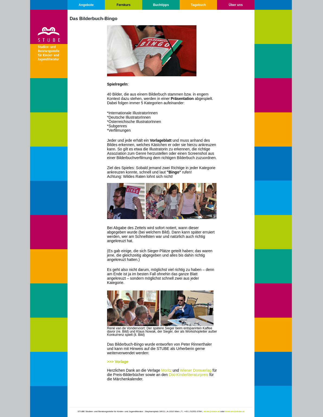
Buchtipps (161, 5)
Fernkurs (123, 5)
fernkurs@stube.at (234, 411)
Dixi (172, 374)
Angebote (86, 5)
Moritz (166, 370)
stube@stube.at (212, 411)
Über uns (236, 5)
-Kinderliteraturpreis (191, 374)
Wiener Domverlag (195, 370)
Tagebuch (198, 5)
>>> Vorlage (117, 361)
